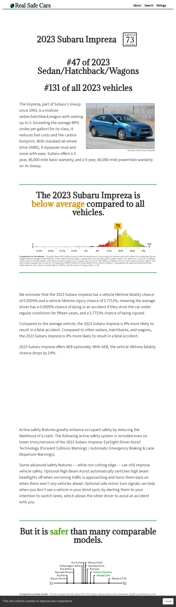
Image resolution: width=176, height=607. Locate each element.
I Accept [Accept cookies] (168, 601)
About (137, 5)
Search (148, 5)
